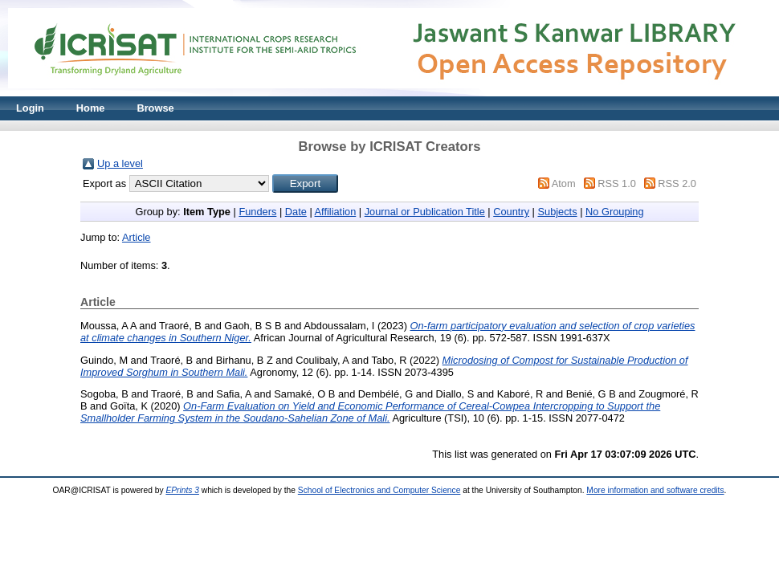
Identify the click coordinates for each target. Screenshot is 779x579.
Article (136, 237)
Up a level (120, 163)
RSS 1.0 (617, 183)
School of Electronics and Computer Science (379, 490)
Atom (564, 183)
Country (511, 212)
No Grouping (614, 212)
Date (296, 212)
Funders (257, 212)
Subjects (557, 212)
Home (90, 108)
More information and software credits (655, 490)
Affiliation (336, 212)
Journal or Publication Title (425, 212)
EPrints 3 (182, 490)
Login (30, 108)
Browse (155, 108)
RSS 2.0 (677, 183)
